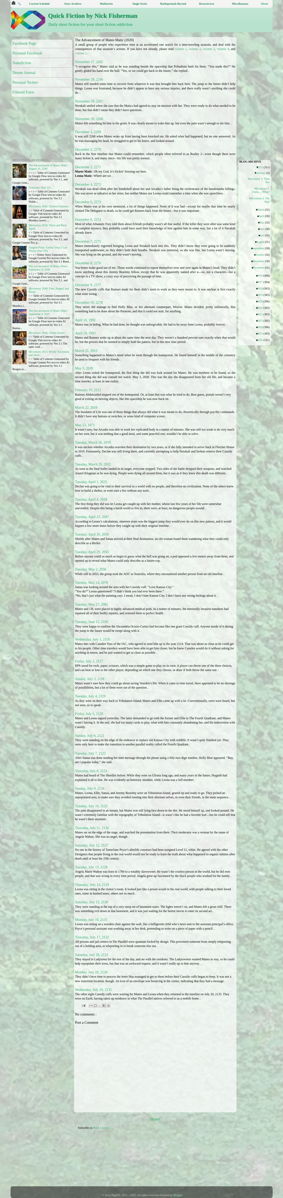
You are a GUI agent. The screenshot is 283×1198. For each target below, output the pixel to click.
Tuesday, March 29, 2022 (93, 464)
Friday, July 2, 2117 (89, 661)
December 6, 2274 (88, 220)
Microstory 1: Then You (259, 180)
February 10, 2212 (88, 390)
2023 (261, 320)
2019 (261, 294)
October (261, 254)
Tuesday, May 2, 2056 (90, 569)
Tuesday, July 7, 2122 (90, 753)
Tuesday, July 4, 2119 (90, 696)
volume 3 (209, 49)
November (259, 261)
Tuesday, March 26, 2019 (93, 442)
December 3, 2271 (88, 167)
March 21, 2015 (86, 351)
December (260, 267)
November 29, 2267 (89, 101)
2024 (261, 327)
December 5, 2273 (88, 202)
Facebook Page (24, 43)
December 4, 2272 (88, 184)
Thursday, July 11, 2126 (92, 828)
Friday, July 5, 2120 (89, 714)
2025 (261, 333)
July (263, 235)
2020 (261, 301)
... (188, 70)
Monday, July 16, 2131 (91, 920)
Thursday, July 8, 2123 (91, 771)
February (262, 172)
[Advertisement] (173, 1160)
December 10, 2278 (89, 302)
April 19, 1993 (85, 333)
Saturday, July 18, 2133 (91, 955)
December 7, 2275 (88, 241)
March (262, 209)
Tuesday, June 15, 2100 (91, 622)
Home (155, 1119)
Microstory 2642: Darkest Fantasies (49, 206)
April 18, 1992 (85, 320)
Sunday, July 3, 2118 (89, 679)
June (263, 229)
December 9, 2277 (88, 285)
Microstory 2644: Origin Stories (47, 332)
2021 (261, 307)
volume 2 (195, 49)
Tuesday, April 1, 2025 (91, 482)
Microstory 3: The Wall (259, 200)
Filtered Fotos (23, 92)
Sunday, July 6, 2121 (89, 736)
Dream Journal (24, 72)
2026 (261, 340)
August (261, 241)
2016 (261, 275)
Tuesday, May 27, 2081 (91, 604)
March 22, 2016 (86, 407)
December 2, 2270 (88, 149)
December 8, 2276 (88, 263)
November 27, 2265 (89, 62)
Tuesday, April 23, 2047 (92, 517)
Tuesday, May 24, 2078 (91, 583)
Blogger (177, 1195)
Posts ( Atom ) (101, 1127)
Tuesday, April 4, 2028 (91, 499)
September (259, 248)
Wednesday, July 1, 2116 (92, 639)
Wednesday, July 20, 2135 (93, 990)
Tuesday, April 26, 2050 (92, 534)
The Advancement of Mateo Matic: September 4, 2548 (48, 268)
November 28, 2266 (89, 79)
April (262, 216)
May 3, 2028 (84, 368)
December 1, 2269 (88, 132)
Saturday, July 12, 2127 (91, 845)
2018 (261, 288)
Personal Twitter (25, 82)
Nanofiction (22, 63)
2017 (261, 282)
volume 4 (223, 49)
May (263, 222)
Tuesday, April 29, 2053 (92, 552)
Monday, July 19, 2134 (91, 972)
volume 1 (181, 49)
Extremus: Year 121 (40, 187)
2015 (261, 167)
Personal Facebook (27, 53)
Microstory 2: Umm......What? (261, 190)
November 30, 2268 (89, 119)
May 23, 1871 (85, 425)
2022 (261, 314)
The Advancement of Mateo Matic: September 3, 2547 (48, 312)
